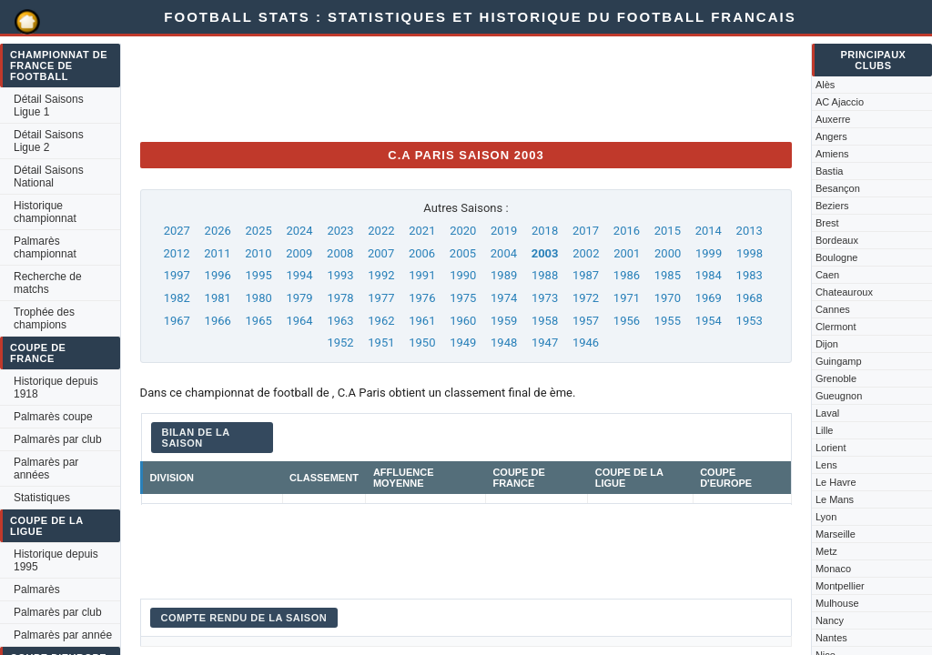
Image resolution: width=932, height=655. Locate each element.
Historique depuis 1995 (56, 560)
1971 (626, 298)
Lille (825, 430)
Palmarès (37, 589)
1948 (504, 342)
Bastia (830, 171)
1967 (177, 321)
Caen (827, 274)
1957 (585, 321)
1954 (708, 321)
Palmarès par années (46, 468)
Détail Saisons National (49, 176)
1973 (545, 298)
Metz (826, 551)
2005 (463, 253)
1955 (667, 321)
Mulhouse (837, 603)
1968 (749, 298)
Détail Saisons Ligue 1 (49, 105)
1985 (667, 275)
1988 (545, 275)
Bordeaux (837, 240)
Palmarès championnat (45, 247)
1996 (218, 275)
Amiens (832, 153)
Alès (825, 84)
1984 (708, 275)
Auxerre (833, 119)
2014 (708, 230)
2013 (749, 230)
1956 (626, 321)
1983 (749, 275)
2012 (176, 253)
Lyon (826, 516)
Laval (827, 413)
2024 (299, 230)
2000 (667, 253)
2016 (626, 230)
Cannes (833, 309)
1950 (422, 342)
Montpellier (840, 585)
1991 (422, 275)
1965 (259, 321)
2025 (259, 230)
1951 (381, 342)
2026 (218, 230)
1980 (259, 298)
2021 (422, 230)
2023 (340, 230)
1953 (749, 321)
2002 (585, 253)
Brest (827, 222)
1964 (299, 321)
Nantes (831, 637)
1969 (708, 298)
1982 (177, 298)
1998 (749, 253)
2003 (545, 253)
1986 (626, 275)
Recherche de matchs (48, 283)
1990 (463, 275)
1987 (585, 275)
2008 (340, 253)
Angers (831, 136)
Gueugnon (839, 395)
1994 (299, 275)
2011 (217, 253)
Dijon (827, 343)
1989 (504, 275)
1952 (340, 342)
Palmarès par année (63, 635)
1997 (177, 275)
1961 (422, 321)
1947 (545, 342)
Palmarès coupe (53, 416)
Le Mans (835, 499)
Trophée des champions (44, 318)
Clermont (836, 326)
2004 (504, 253)
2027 (177, 230)
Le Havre (836, 482)
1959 (504, 321)
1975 (463, 298)
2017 (585, 230)
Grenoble (836, 378)
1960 (463, 321)
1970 (667, 298)
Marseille (836, 534)
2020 (463, 230)
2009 (299, 253)
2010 (258, 253)
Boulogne (837, 257)
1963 (340, 321)
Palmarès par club (58, 439)
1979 (299, 298)
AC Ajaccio (840, 101)
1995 (259, 275)
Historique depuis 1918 (56, 387)
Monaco (833, 568)
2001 (626, 253)
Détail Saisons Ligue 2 (49, 141)
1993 (340, 275)
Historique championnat (45, 212)
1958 (545, 321)
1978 (340, 298)
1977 (381, 298)
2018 (545, 230)
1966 (218, 321)
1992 (381, 275)
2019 (504, 230)
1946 (585, 342)
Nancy (830, 620)
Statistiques (42, 497)
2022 (381, 230)
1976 (422, 298)
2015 (667, 230)
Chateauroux (844, 292)
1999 (708, 253)
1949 (463, 342)
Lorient (831, 447)
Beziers (832, 205)
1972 (585, 298)
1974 (504, 298)
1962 (381, 321)
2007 (381, 253)
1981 (218, 298)
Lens (826, 464)
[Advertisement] (471, 86)
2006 (422, 253)
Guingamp (839, 361)
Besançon (838, 188)
